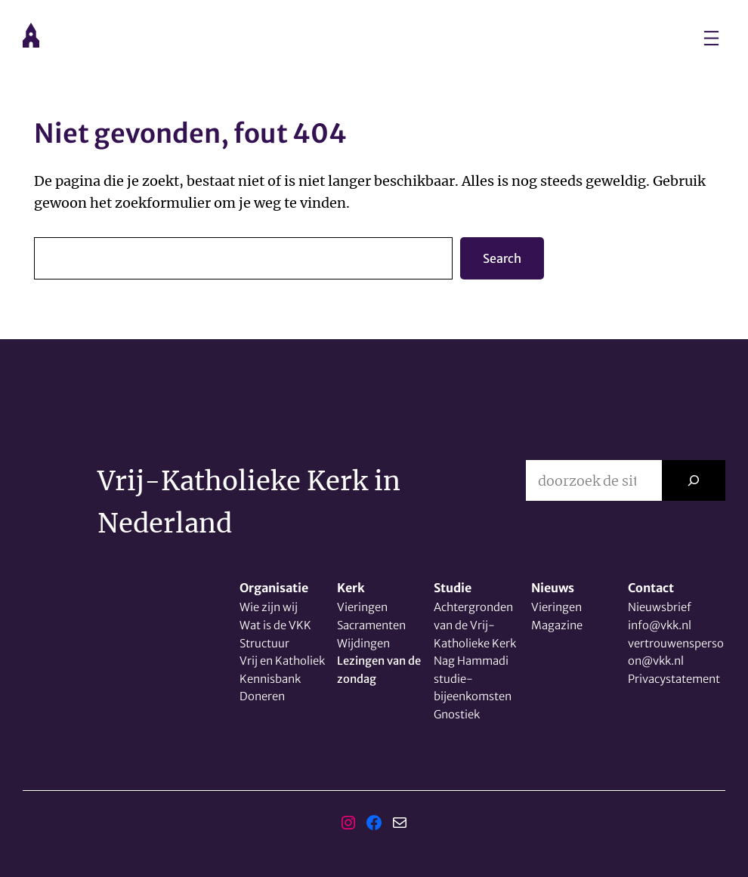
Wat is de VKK (275, 625)
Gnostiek (457, 714)
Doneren (262, 696)
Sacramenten (371, 625)
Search (502, 258)
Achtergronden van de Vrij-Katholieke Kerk (475, 625)
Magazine (557, 625)
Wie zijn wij (269, 607)
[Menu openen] (711, 38)
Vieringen (362, 607)
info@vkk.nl (659, 625)
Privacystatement (674, 679)
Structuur (264, 643)
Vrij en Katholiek (282, 660)
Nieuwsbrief (659, 607)
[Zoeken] (693, 480)
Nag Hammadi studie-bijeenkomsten (473, 678)
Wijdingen (363, 643)
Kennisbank (270, 679)
